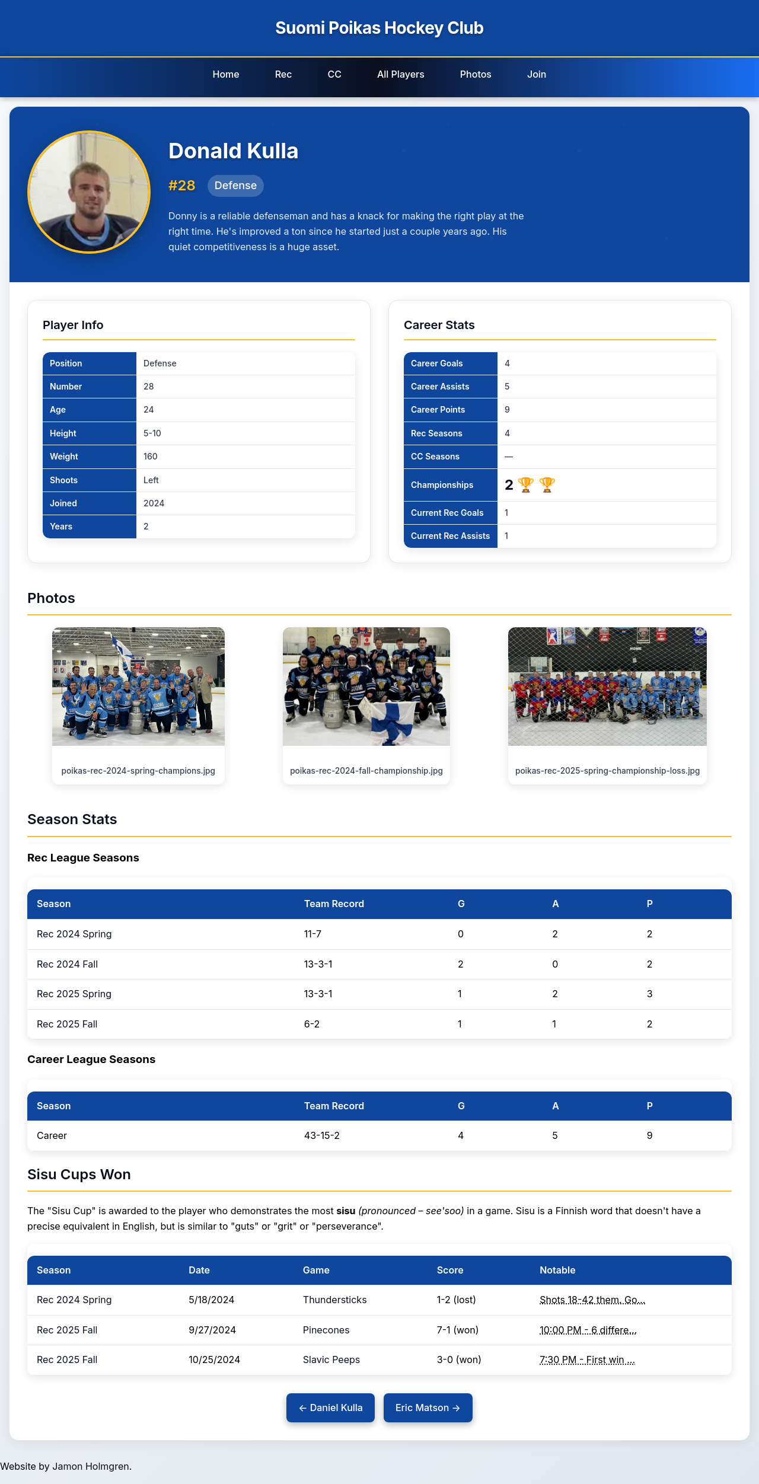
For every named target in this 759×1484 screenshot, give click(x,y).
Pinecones (326, 1330)
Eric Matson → (428, 1407)
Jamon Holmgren (90, 1466)
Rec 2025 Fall (67, 1024)
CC (334, 74)
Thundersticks (335, 1300)
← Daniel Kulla (330, 1407)
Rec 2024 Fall (67, 964)
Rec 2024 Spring (74, 934)
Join (537, 74)
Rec (283, 74)
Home (225, 74)
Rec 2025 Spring (74, 994)
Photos (476, 74)
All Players (401, 74)
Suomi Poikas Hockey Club (379, 28)
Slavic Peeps (331, 1359)
